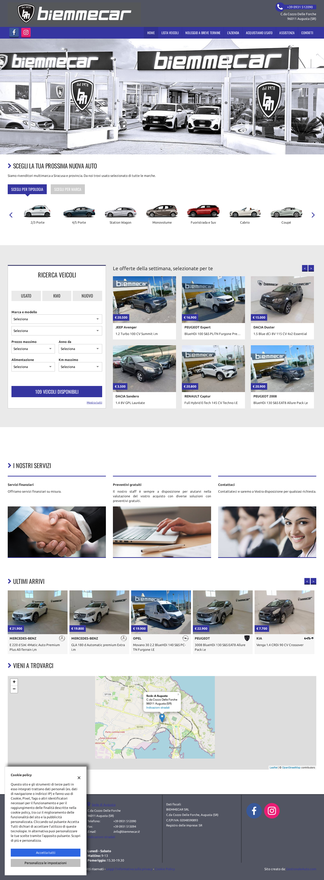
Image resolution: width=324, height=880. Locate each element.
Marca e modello (24, 312)
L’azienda (233, 32)
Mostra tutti (94, 402)
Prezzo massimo (24, 342)
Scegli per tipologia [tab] (27, 189)
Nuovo (87, 296)
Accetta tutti (45, 853)
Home (151, 32)
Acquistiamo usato (259, 32)
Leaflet (273, 767)
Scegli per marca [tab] (67, 189)
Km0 (56, 296)
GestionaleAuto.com (301, 869)
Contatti (307, 32)
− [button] (14, 689)
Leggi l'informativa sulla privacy (129, 869)
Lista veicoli (170, 32)
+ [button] (14, 682)
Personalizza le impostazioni (46, 863)
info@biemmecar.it (126, 831)
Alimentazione (22, 360)
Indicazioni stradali (158, 707)
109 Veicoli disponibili (57, 391)
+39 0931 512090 (124, 821)
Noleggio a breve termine (202, 32)
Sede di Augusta (103, 805)
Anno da (65, 342)
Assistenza (287, 32)
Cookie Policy (165, 869)
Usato (26, 296)
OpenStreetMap (291, 767)
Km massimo (68, 360)
